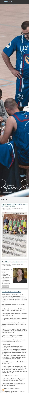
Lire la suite (5, 286)
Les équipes (8, 209)
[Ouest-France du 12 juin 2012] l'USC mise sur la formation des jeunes (14, 205)
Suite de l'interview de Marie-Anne (11, 292)
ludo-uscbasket (6, 208)
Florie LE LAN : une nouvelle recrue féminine (14, 262)
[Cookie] (3, 390)
